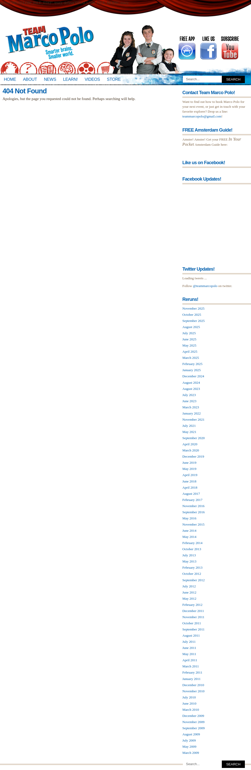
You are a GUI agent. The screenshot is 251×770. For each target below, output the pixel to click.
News (50, 79)
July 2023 (189, 395)
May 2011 (189, 654)
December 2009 (193, 716)
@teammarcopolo (205, 286)
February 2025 (192, 364)
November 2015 (193, 524)
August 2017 (191, 494)
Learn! (70, 79)
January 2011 (191, 679)
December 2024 (193, 376)
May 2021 (189, 432)
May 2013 (189, 561)
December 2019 (193, 456)
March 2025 (190, 358)
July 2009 (189, 740)
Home (10, 79)
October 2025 (191, 315)
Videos (92, 79)
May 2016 (189, 518)
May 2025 (189, 345)
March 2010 (190, 710)
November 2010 (193, 691)
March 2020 (190, 450)
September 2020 (193, 438)
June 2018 (189, 481)
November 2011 (193, 617)
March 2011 (190, 666)
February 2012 (192, 605)
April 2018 (189, 487)
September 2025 (193, 321)
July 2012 (189, 586)
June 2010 (189, 703)
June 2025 (189, 339)
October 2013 (191, 549)
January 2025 (191, 370)
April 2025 (189, 351)
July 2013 (189, 555)
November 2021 (193, 419)
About (30, 79)
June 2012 (189, 592)
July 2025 (189, 333)
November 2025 (193, 308)
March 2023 (190, 407)
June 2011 (189, 648)
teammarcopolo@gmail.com (201, 116)
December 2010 (193, 685)
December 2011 (193, 611)
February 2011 (192, 672)
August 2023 (191, 389)
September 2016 (193, 512)
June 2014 (189, 530)
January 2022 (191, 413)
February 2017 (192, 500)
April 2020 (189, 444)
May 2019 (189, 469)
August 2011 (191, 635)
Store (114, 79)
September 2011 (193, 629)
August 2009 (191, 734)
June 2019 (189, 463)
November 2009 (193, 722)
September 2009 (193, 728)
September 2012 (193, 580)
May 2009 (189, 746)
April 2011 (189, 660)
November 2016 (193, 506)
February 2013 (192, 567)
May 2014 (189, 537)
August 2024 (191, 382)
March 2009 (190, 753)
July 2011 (189, 642)
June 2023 (189, 401)
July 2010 (189, 697)
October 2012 (191, 574)
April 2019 (189, 475)
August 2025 (191, 327)
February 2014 (192, 543)
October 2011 (191, 623)
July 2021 (189, 426)
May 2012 (189, 598)
